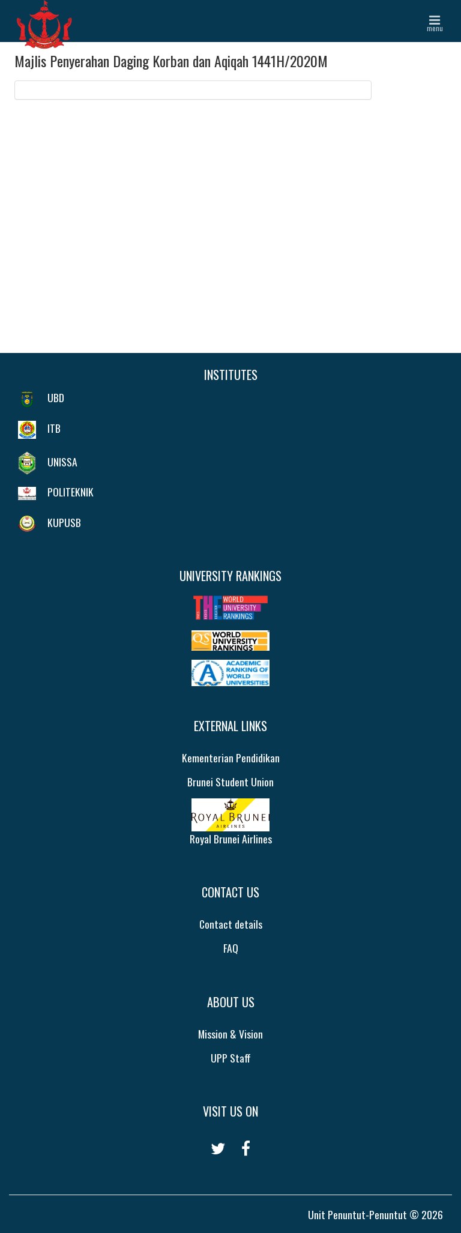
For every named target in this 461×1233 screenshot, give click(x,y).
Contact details (230, 924)
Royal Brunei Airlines (231, 822)
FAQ (230, 948)
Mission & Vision (230, 1034)
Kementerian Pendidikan (231, 757)
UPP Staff (231, 1058)
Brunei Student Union (230, 781)
